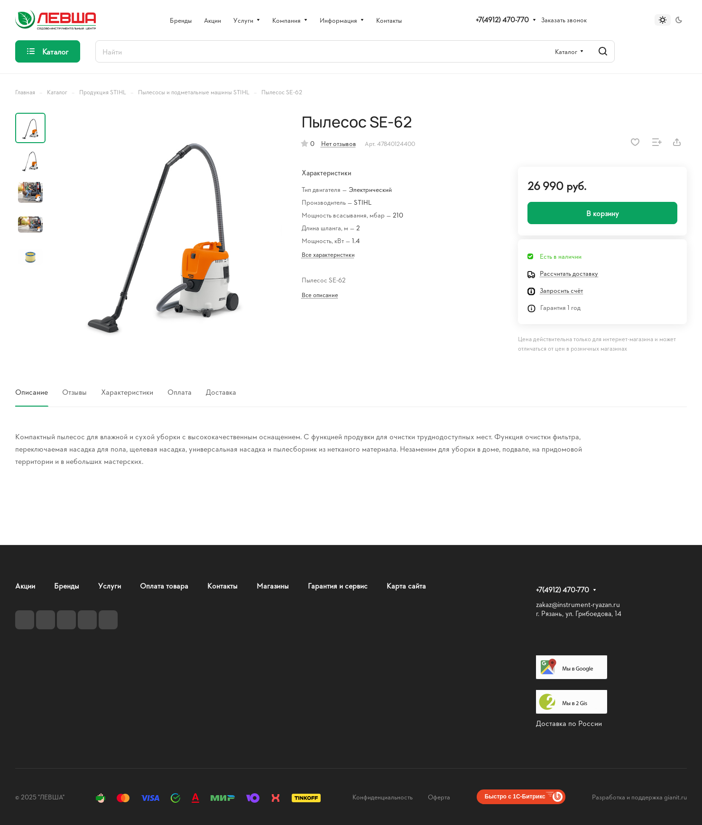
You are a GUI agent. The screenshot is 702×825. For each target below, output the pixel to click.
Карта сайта (406, 585)
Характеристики (127, 391)
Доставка (221, 391)
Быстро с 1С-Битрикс (515, 796)
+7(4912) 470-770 (502, 20)
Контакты (222, 585)
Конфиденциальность (382, 796)
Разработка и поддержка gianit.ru (639, 796)
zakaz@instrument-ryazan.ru (578, 604)
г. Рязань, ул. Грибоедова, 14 (578, 613)
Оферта (439, 796)
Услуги (109, 585)
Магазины (273, 585)
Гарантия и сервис (338, 585)
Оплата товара (164, 585)
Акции (25, 585)
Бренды (66, 585)
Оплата (179, 391)
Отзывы (74, 391)
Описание (31, 391)
